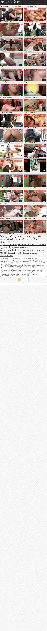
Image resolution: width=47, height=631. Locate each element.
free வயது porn (11, 253)
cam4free (29, 244)
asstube (10, 244)
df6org (21, 247)
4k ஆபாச (34, 236)
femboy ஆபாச (22, 250)
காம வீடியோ (10, 2)
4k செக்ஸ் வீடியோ (29, 239)
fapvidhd (11, 250)
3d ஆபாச (16, 236)
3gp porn (25, 236)
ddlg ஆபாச (12, 247)
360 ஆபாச (5, 236)
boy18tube (19, 244)
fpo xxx (33, 250)
